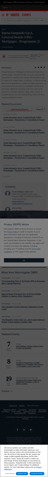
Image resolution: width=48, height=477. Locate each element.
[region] (24, 461)
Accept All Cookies (37, 473)
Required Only (22, 473)
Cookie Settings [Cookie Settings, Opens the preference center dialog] (10, 473)
